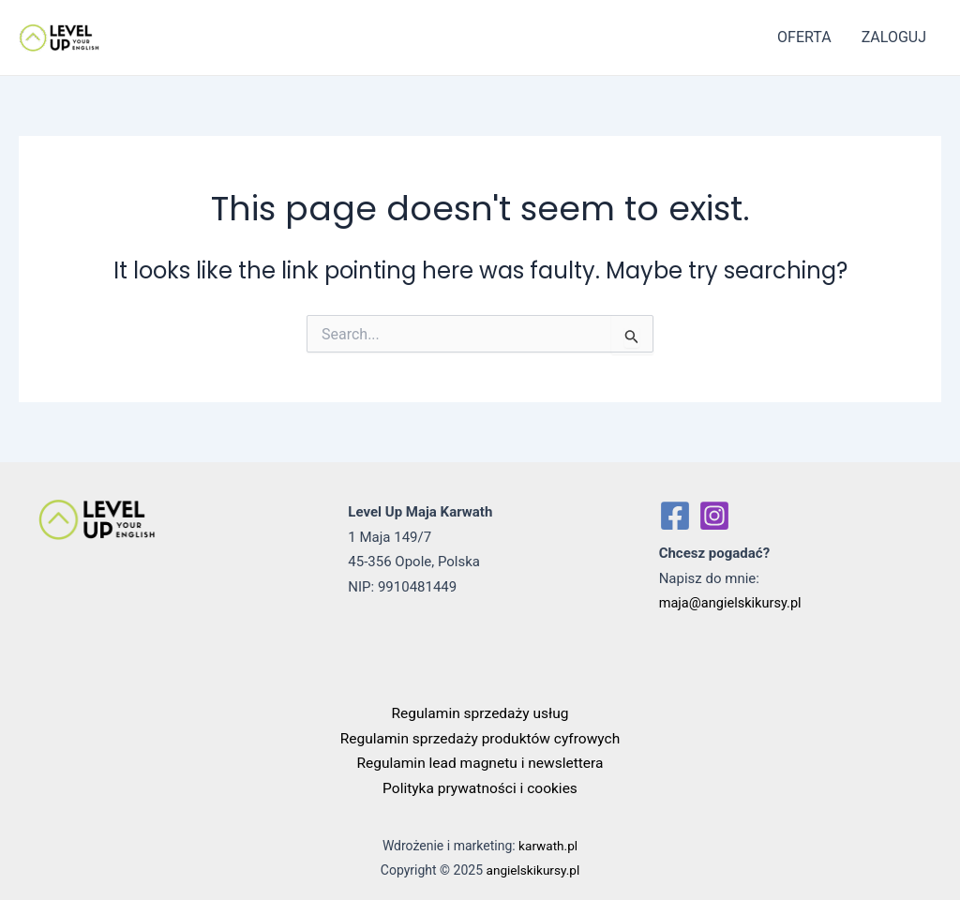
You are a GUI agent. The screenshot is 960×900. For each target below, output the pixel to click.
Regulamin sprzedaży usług (480, 713)
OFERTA (804, 37)
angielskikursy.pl (533, 869)
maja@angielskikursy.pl (732, 602)
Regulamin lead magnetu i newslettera (479, 763)
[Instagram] (714, 516)
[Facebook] (675, 516)
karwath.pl (548, 843)
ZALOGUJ (894, 37)
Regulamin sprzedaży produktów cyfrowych (480, 737)
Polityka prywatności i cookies (480, 787)
